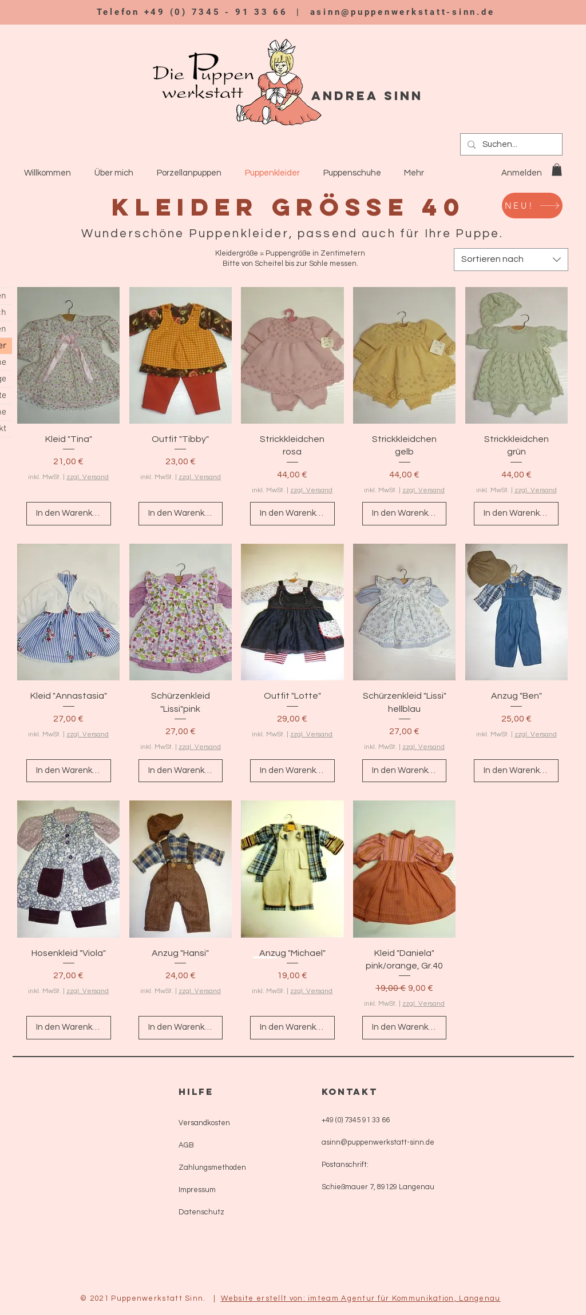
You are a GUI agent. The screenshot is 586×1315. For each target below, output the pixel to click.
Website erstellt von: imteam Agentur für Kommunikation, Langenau (361, 1298)
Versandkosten (204, 1123)
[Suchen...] (510, 144)
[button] (557, 170)
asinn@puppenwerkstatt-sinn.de (402, 12)
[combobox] (511, 259)
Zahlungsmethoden (212, 1167)
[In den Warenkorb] (68, 513)
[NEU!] (532, 205)
